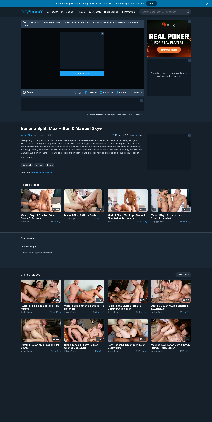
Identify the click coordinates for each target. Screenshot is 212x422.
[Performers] (128, 11)
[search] (188, 12)
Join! (151, 3)
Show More (28, 157)
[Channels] (95, 11)
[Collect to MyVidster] (107, 92)
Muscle (39, 165)
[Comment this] (91, 92)
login (98, 115)
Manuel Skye (37, 172)
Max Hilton (50, 172)
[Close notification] (207, 3)
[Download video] (135, 92)
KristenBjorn (27, 135)
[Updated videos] (81, 11)
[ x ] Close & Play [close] (82, 73)
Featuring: (25, 172)
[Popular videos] (53, 11)
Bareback (27, 165)
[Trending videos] (67, 11)
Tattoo (50, 165)
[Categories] (111, 11)
